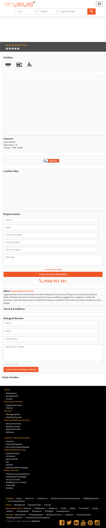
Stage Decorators (14, 405)
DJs (7, 461)
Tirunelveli (84, 508)
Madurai (53, 508)
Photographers (13, 414)
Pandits (9, 488)
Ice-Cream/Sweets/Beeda (17, 447)
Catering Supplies (14, 444)
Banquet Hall (12, 396)
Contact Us (42, 498)
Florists (9, 408)
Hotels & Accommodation (18, 474)
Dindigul (49, 511)
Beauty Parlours (13, 423)
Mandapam (11, 393)
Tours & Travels (13, 479)
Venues (9, 398)
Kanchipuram (63, 511)
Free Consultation (16, 501)
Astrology (10, 485)
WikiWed (36, 521)
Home (19, 498)
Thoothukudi (22, 511)
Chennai (27, 508)
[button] (91, 11)
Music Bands (12, 459)
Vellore (9, 511)
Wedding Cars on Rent (16, 482)
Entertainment (13, 453)
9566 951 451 (55, 280)
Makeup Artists (13, 426)
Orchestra (10, 456)
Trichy (63, 508)
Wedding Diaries (91, 498)
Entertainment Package (17, 467)
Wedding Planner (14, 417)
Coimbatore (40, 508)
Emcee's (9, 464)
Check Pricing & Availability (53, 274)
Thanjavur (37, 511)
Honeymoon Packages (16, 476)
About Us (29, 498)
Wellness (10, 432)
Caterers (10, 441)
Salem (72, 508)
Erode (95, 508)
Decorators (20, 514)
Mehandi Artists (13, 429)
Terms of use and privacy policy (65, 498)
